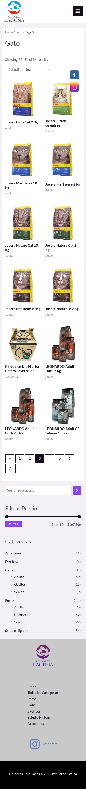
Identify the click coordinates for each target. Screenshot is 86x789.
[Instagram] (43, 744)
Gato (19, 32)
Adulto (19, 577)
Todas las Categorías (43, 693)
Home (9, 32)
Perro (9, 600)
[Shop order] (28, 69)
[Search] (77, 490)
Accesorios (13, 553)
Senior (19, 592)
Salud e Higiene (16, 631)
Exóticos (11, 562)
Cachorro (21, 615)
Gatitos (20, 584)
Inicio (32, 686)
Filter (13, 524)
